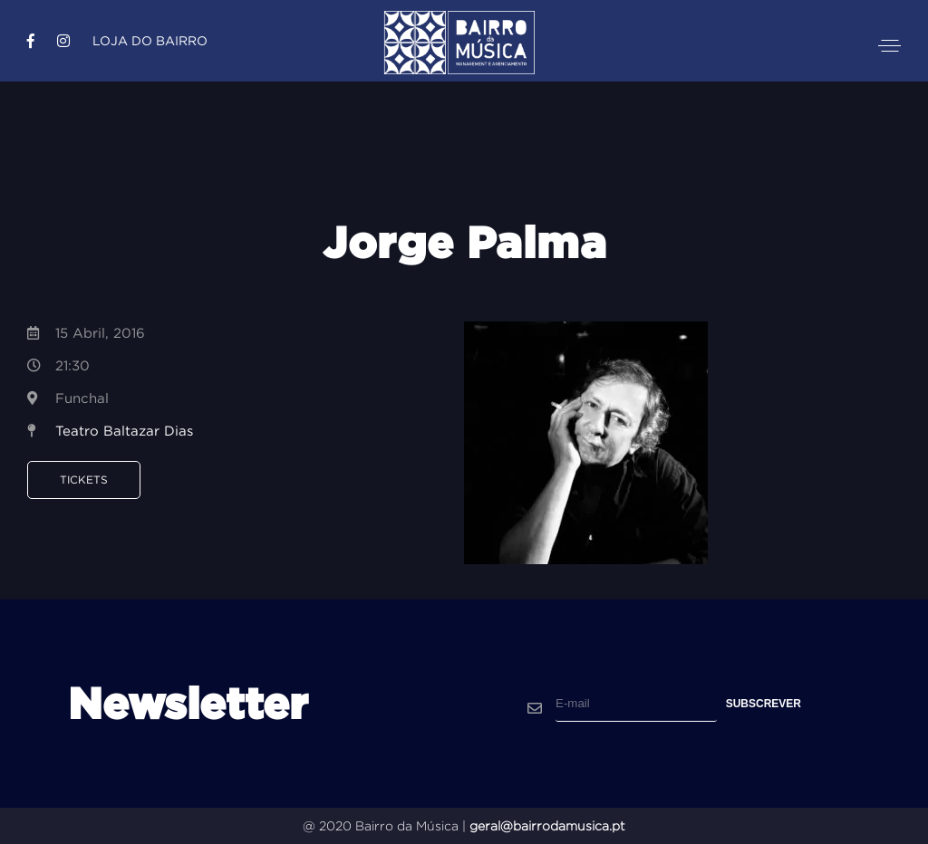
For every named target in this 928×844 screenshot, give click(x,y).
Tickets (84, 479)
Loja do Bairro (150, 41)
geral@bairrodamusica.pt (547, 826)
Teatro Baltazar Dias (124, 430)
